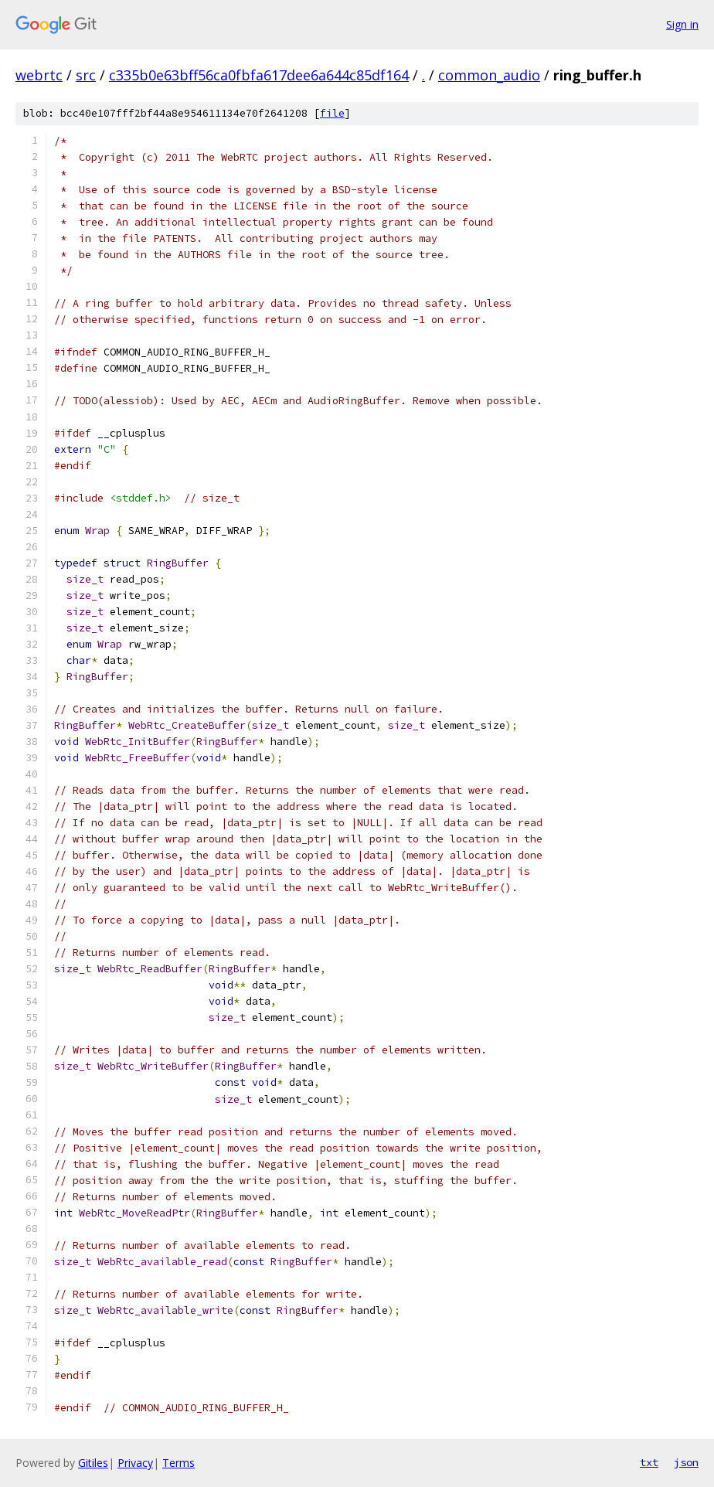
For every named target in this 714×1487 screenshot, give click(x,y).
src (86, 75)
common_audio (489, 75)
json (686, 1462)
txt (649, 1462)
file (332, 113)
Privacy (135, 1462)
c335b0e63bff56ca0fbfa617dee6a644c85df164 (259, 75)
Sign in (682, 24)
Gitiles (93, 1462)
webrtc (39, 75)
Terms (178, 1462)
